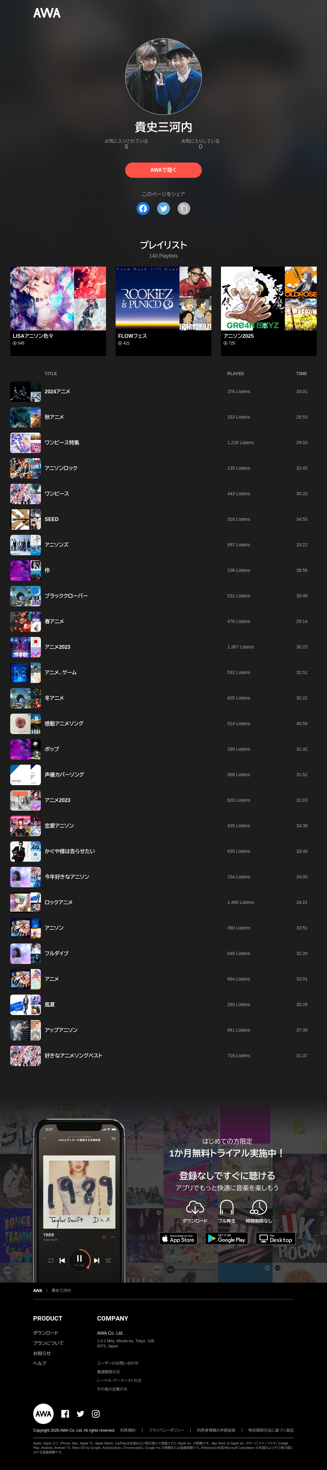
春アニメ (54, 621)
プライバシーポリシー (166, 1430)
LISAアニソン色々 (33, 336)
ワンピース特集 (62, 442)
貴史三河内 (61, 1290)
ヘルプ (39, 1363)
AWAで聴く (163, 170)
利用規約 (128, 1430)
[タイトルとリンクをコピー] (184, 208)
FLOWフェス (132, 336)
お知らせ (42, 1353)
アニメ (52, 979)
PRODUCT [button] (47, 1318)
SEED (52, 519)
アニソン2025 (239, 336)
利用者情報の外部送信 (216, 1430)
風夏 (50, 1004)
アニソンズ (57, 545)
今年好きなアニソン (67, 877)
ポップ (52, 749)
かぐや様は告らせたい (70, 851)
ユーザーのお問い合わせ (118, 1363)
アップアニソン (61, 1030)
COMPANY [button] (112, 1318)
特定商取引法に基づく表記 (271, 1430)
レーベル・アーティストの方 (119, 1380)
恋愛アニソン (59, 826)
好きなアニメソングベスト (74, 1055)
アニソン (54, 928)
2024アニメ (57, 391)
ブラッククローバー (66, 596)
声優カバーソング (64, 774)
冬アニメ (54, 698)
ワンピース (57, 493)
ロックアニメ (59, 902)
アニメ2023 (57, 647)
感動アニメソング (64, 723)
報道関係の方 (108, 1372)
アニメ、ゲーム (61, 672)
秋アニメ (54, 417)
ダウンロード (45, 1333)
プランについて (48, 1343)
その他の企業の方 (112, 1389)
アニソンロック (61, 468)
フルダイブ (57, 953)
